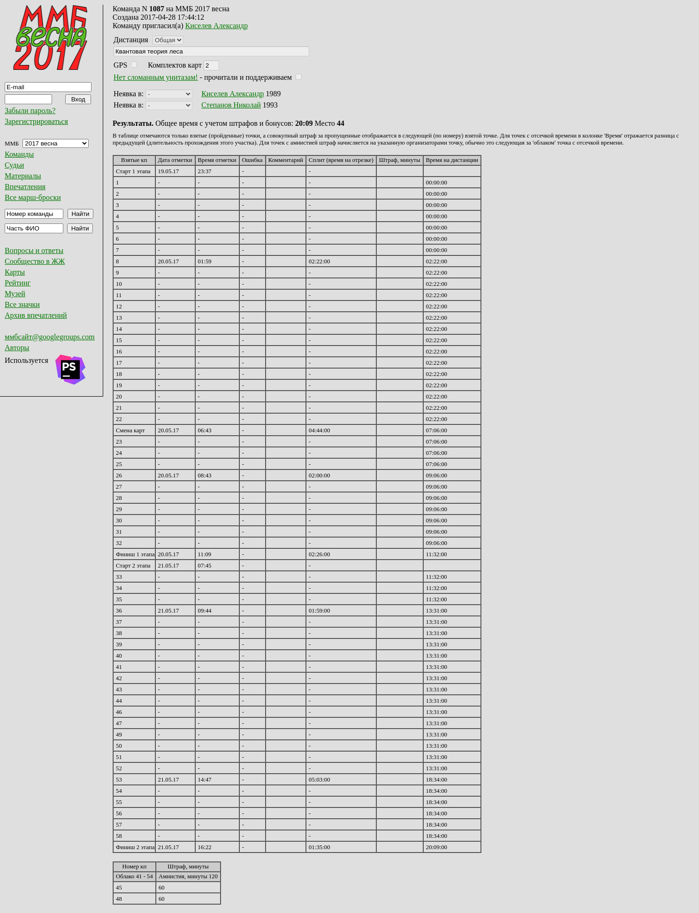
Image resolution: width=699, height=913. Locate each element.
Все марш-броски (33, 197)
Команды (19, 154)
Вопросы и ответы (34, 250)
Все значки (22, 304)
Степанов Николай (231, 105)
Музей (15, 294)
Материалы (23, 176)
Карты (15, 272)
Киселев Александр (216, 26)
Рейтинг (17, 283)
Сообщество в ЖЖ (35, 261)
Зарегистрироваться (36, 121)
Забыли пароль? (30, 111)
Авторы (17, 348)
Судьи (14, 165)
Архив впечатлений (36, 315)
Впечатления (25, 187)
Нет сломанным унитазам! (156, 77)
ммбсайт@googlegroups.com (50, 337)
